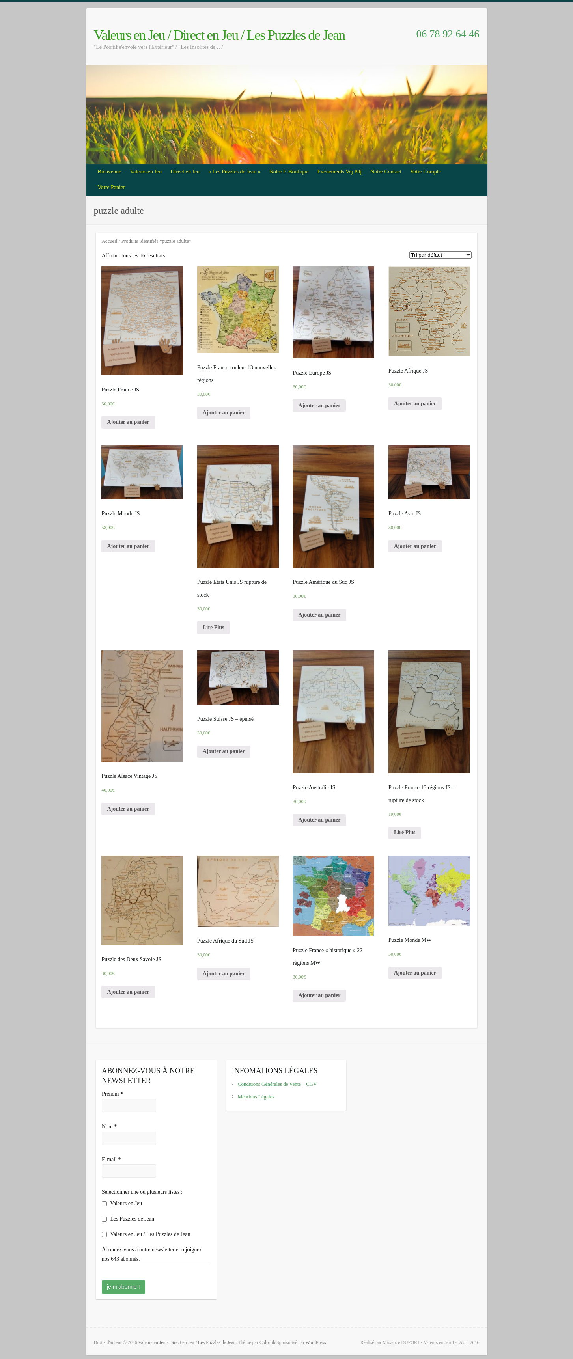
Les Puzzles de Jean (128, 1219)
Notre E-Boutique (289, 172)
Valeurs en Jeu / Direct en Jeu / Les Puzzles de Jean (219, 35)
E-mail (111, 1159)
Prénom (112, 1094)
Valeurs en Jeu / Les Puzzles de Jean (146, 1234)
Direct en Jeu (185, 172)
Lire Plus (213, 627)
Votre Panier (111, 187)
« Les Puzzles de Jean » (234, 172)
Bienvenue (109, 172)
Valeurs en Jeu (146, 172)
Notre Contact (385, 172)
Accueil (109, 241)
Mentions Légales (256, 1097)
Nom (109, 1127)
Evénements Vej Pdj (339, 172)
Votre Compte (425, 172)
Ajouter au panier (128, 422)
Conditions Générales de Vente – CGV (277, 1084)
